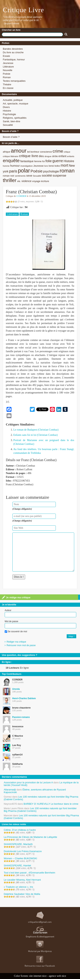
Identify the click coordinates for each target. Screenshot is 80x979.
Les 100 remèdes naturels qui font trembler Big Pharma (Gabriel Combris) (41, 798)
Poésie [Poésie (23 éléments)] (36, 171)
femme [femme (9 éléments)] (38, 161)
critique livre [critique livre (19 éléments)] (28, 156)
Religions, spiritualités (14, 117)
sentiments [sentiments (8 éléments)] (20, 176)
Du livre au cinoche (13, 52)
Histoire (7, 110)
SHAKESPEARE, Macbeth (18, 844)
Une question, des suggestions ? (19, 655)
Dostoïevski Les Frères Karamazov (23, 851)
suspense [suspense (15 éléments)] (59, 175)
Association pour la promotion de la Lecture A (28, 782)
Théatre (7, 84)
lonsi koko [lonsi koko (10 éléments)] (54, 165)
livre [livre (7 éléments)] (46, 166)
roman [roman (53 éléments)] (67, 171)
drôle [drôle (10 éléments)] (55, 156)
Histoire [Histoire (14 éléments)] (69, 161)
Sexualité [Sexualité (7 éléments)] (37, 176)
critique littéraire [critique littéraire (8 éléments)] (10, 156)
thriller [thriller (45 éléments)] (9, 180)
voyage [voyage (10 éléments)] (36, 181)
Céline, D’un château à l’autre (20, 829)
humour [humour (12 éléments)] (15, 165)
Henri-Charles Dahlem (24, 698)
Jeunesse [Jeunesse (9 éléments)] (38, 165)
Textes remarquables (14, 80)
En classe (8, 88)
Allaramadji (10, 789)
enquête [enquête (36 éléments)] (11, 160)
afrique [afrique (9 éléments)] (6, 151)
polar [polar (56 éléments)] (24, 171)
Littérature (8, 66)
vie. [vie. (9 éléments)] (19, 181)
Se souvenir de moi (16, 631)
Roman (7, 77)
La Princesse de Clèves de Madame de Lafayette (30, 837)
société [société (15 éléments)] (47, 175)
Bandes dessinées (13, 48)
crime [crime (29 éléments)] (58, 151)
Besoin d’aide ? (11, 137)
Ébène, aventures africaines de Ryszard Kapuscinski (35, 791)
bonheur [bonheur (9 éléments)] (34, 151)
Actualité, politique (13, 100)
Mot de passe (11, 621)
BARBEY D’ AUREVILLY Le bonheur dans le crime (51, 803)
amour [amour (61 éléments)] (18, 151)
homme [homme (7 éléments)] (6, 166)
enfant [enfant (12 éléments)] (62, 156)
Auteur (8, 610)
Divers (6, 107)
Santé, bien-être (11, 121)
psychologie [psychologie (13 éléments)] (51, 171)
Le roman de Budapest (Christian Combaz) (36, 429)
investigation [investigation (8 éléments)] (26, 166)
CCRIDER (21, 196)
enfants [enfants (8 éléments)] (70, 156)
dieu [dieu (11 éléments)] (41, 156)
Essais (6, 56)
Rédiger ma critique (16, 641)
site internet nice (38, 976)
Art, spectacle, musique (15, 103)
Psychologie (9, 114)
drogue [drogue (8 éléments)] (48, 156)
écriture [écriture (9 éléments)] (45, 181)
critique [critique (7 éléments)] (67, 152)
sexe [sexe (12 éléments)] (29, 175)
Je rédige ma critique (16, 597)
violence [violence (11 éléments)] (27, 181)
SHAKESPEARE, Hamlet (17, 865)
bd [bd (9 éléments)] (28, 151)
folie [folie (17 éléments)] (48, 161)
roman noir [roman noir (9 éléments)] (8, 175)
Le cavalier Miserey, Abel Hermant (22, 879)
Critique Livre (23, 10)
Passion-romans (21, 717)
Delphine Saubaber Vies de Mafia (22, 894)
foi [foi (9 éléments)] (43, 161)
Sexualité (8, 125)
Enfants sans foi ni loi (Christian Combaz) (35, 435)
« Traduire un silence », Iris (18, 886)
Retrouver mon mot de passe (21, 645)
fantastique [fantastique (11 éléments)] (27, 161)
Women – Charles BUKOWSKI (20, 858)
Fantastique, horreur (14, 59)
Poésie (6, 73)
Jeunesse (8, 63)
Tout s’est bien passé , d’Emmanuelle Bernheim (29, 872)
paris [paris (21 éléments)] (13, 171)
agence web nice (57, 976)
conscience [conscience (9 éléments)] (46, 151)
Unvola (16, 689)
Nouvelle (7, 70)
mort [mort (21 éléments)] (64, 165)
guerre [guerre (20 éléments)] (57, 161)
